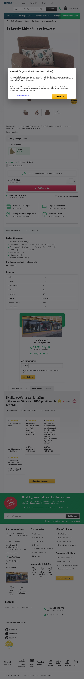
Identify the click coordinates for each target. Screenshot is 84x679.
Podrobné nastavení (23, 95)
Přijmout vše (59, 96)
